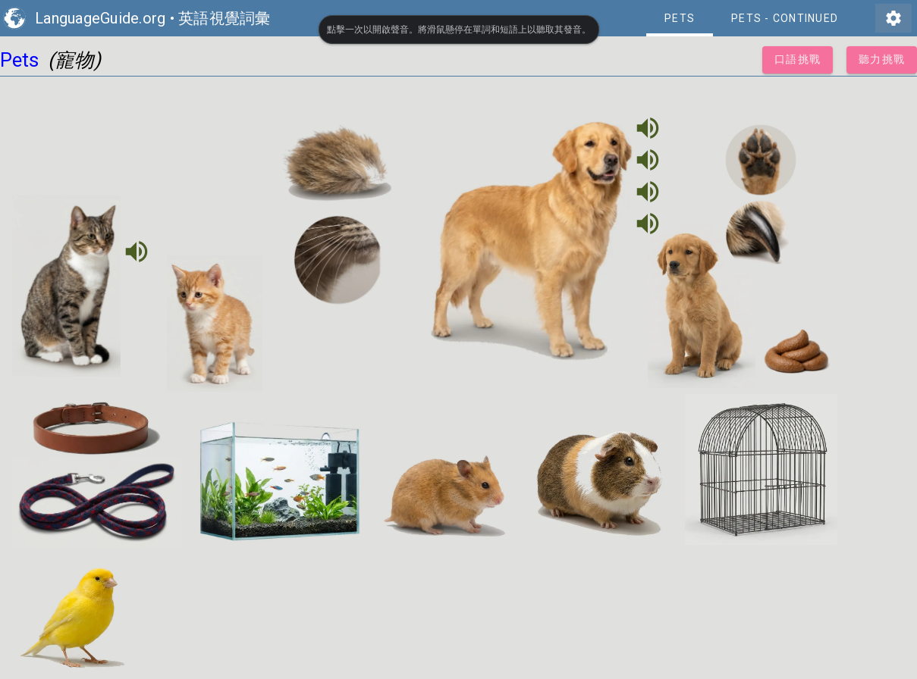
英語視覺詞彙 (224, 18)
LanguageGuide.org (100, 18)
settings (893, 18)
